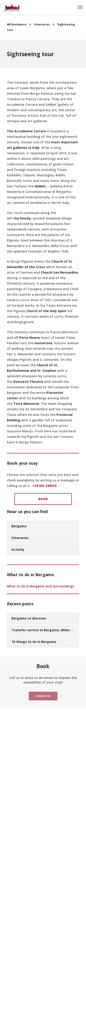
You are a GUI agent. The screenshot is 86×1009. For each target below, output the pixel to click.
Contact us (43, 696)
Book (43, 499)
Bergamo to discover (28, 618)
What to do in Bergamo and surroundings (40, 586)
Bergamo (19, 526)
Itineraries (20, 538)
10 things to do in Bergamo (33, 641)
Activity (17, 549)
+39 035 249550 (44, 486)
